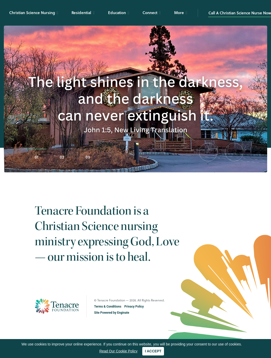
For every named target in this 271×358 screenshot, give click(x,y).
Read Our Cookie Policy (118, 351)
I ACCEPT (153, 351)
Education (117, 12)
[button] (208, 152)
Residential (81, 12)
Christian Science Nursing (32, 12)
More (179, 12)
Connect (150, 12)
